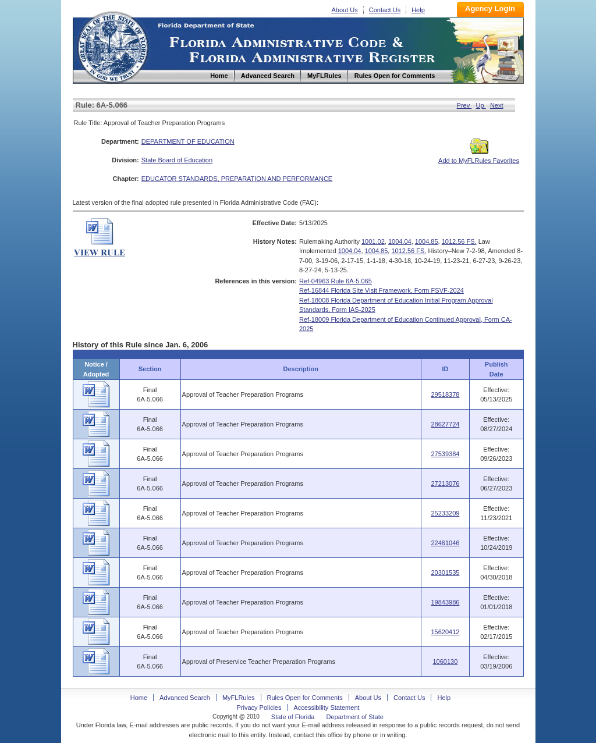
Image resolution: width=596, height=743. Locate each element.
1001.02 (373, 241)
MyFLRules (238, 697)
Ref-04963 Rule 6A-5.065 (335, 281)
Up (481, 105)
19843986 (445, 602)
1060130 (445, 661)
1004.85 (426, 241)
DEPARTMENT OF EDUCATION (188, 141)
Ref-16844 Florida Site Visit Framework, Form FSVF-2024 (381, 290)
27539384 (445, 453)
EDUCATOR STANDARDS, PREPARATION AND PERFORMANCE (236, 178)
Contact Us (384, 9)
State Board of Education (176, 160)
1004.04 (399, 241)
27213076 (445, 483)
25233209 (445, 513)
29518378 (445, 394)
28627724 (445, 424)
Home (112, 45)
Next (496, 105)
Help (418, 9)
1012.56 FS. (459, 241)
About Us (345, 9)
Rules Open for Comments (305, 697)
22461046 (445, 542)
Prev (464, 105)
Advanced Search (184, 697)
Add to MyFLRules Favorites (478, 157)
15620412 (445, 631)
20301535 (445, 572)
